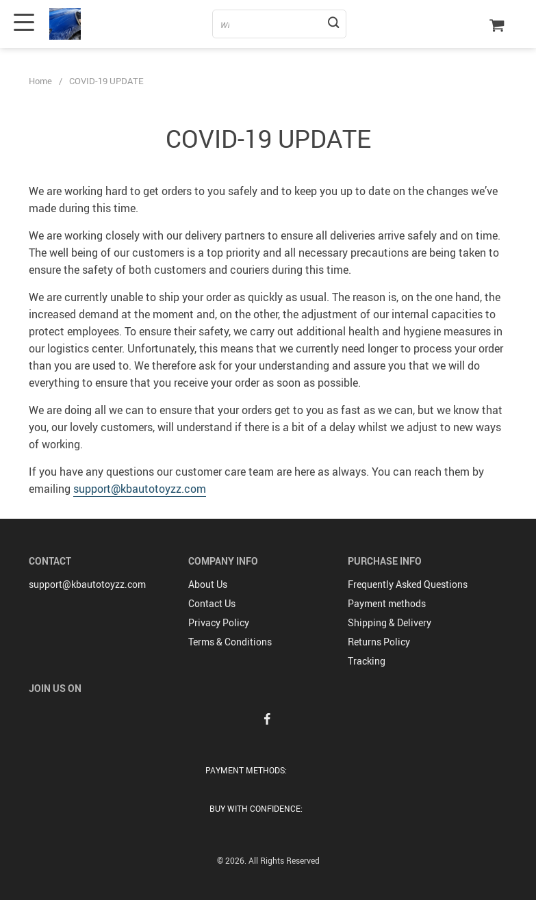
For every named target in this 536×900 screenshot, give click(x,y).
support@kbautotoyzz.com (139, 488)
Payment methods (387, 603)
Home (40, 81)
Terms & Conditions (230, 641)
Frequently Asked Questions (408, 584)
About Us (207, 584)
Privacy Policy (218, 622)
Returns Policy (379, 641)
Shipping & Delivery (389, 622)
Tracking (366, 660)
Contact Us (211, 603)
